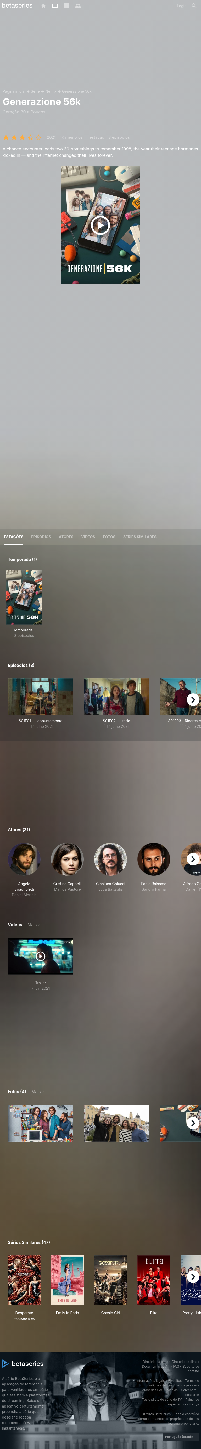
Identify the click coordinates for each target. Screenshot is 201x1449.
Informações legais (150, 1381)
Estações (13, 536)
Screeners (188, 1390)
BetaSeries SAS (151, 1390)
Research (192, 1395)
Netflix (51, 91)
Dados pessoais (187, 1385)
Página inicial (14, 91)
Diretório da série (155, 1362)
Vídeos (88, 536)
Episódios (41, 536)
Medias (172, 1390)
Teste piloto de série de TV (162, 1399)
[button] (24, 870)
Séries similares (140, 536)
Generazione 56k (77, 91)
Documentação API (156, 1366)
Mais (32, 924)
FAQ (176, 1366)
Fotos (109, 536)
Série (35, 91)
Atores (66, 536)
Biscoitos (175, 1381)
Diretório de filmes (185, 1362)
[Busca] (194, 6)
